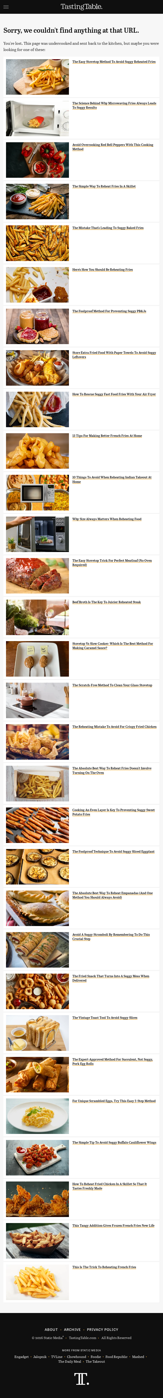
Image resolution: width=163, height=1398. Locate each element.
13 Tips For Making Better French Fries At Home (107, 436)
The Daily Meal (69, 1361)
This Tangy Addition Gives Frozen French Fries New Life (113, 1226)
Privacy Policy (102, 1329)
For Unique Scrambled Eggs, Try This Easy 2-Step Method (114, 1101)
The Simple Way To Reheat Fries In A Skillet (104, 186)
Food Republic (116, 1357)
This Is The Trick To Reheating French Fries (104, 1267)
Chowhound (76, 1357)
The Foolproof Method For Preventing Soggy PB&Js (109, 311)
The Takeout (95, 1361)
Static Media (53, 1337)
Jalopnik (40, 1357)
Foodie (96, 1357)
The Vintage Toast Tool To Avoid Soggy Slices (104, 1018)
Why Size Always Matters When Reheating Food (107, 519)
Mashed (138, 1357)
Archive (72, 1329)
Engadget (21, 1357)
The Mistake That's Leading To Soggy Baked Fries (108, 228)
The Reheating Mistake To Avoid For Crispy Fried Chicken (114, 727)
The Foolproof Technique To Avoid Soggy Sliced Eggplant (113, 852)
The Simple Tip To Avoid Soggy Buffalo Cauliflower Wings (114, 1142)
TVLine (56, 1357)
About (51, 1329)
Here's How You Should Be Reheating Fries (102, 270)
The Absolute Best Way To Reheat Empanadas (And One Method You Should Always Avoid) (112, 895)
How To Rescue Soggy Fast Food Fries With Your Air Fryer (114, 394)
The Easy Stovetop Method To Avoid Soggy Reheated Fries (114, 62)
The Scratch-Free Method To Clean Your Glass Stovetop (112, 685)
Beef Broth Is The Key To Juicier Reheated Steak (106, 602)
